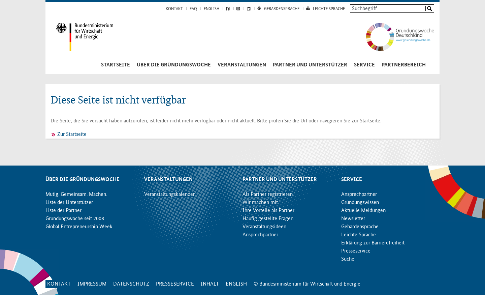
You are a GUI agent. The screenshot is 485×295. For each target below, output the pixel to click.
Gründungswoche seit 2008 (74, 219)
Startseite (115, 65)
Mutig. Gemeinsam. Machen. (76, 194)
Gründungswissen (360, 202)
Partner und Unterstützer (310, 65)
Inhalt (210, 284)
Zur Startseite (72, 134)
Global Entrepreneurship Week (78, 227)
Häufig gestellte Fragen (268, 219)
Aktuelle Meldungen (363, 210)
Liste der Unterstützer (69, 202)
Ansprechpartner (260, 235)
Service (364, 65)
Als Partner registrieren (268, 194)
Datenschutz (131, 284)
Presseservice (355, 251)
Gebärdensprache (281, 9)
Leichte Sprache (329, 9)
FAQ (193, 9)
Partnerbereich (404, 65)
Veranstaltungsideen (264, 227)
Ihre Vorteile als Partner (268, 210)
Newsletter (353, 219)
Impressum (91, 284)
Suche (347, 259)
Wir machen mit (260, 202)
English (211, 9)
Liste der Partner (63, 210)
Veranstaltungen (242, 65)
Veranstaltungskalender (169, 194)
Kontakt (174, 9)
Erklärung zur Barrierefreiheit (373, 243)
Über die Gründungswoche (174, 65)
